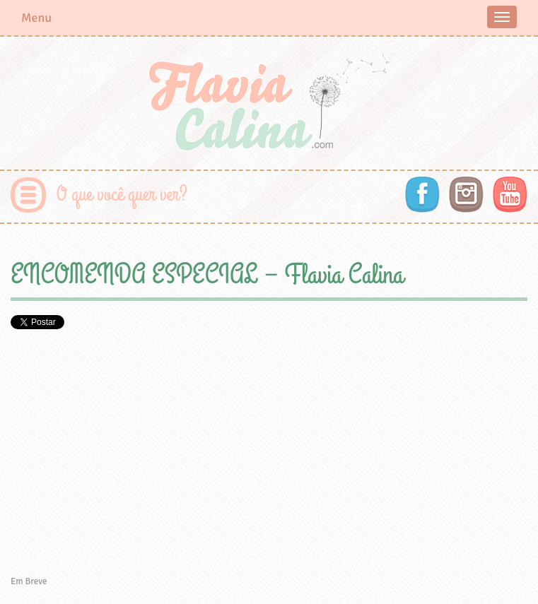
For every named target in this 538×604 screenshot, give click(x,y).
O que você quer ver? (122, 194)
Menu (36, 17)
